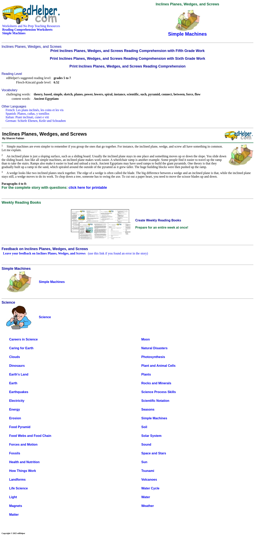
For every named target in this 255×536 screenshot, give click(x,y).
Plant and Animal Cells (158, 365)
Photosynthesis (153, 357)
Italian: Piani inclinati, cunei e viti (27, 117)
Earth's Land (18, 374)
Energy (14, 409)
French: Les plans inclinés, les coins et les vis (35, 110)
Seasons (147, 409)
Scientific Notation (155, 400)
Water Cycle (150, 488)
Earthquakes (18, 392)
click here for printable (88, 188)
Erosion (15, 418)
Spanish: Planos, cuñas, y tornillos (27, 113)
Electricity (16, 400)
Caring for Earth (21, 348)
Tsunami (147, 470)
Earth (13, 383)
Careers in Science (23, 339)
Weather (147, 506)
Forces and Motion (23, 444)
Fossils (14, 453)
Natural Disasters (154, 348)
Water (145, 497)
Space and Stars (153, 453)
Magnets (15, 506)
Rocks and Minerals (156, 383)
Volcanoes (149, 479)
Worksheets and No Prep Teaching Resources (31, 26)
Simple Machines (154, 418)
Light (13, 497)
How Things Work (22, 470)
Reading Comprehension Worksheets (27, 29)
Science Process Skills (158, 392)
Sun (144, 462)
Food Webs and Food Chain (30, 435)
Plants (146, 374)
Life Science (18, 488)
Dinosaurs (17, 365)
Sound (146, 444)
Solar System (151, 435)
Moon (145, 339)
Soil (144, 427)
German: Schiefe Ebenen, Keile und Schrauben (36, 120)
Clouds (14, 357)
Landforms (17, 479)
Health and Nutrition (24, 462)
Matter (14, 514)
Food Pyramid (19, 427)
